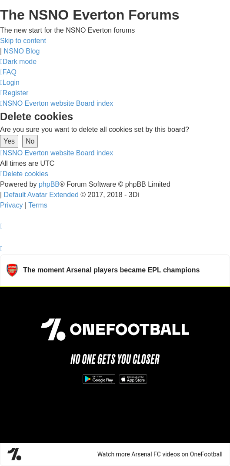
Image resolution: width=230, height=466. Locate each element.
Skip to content (23, 40)
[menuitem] (8, 72)
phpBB (49, 184)
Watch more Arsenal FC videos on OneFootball (160, 454)
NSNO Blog (22, 51)
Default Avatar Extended (41, 194)
